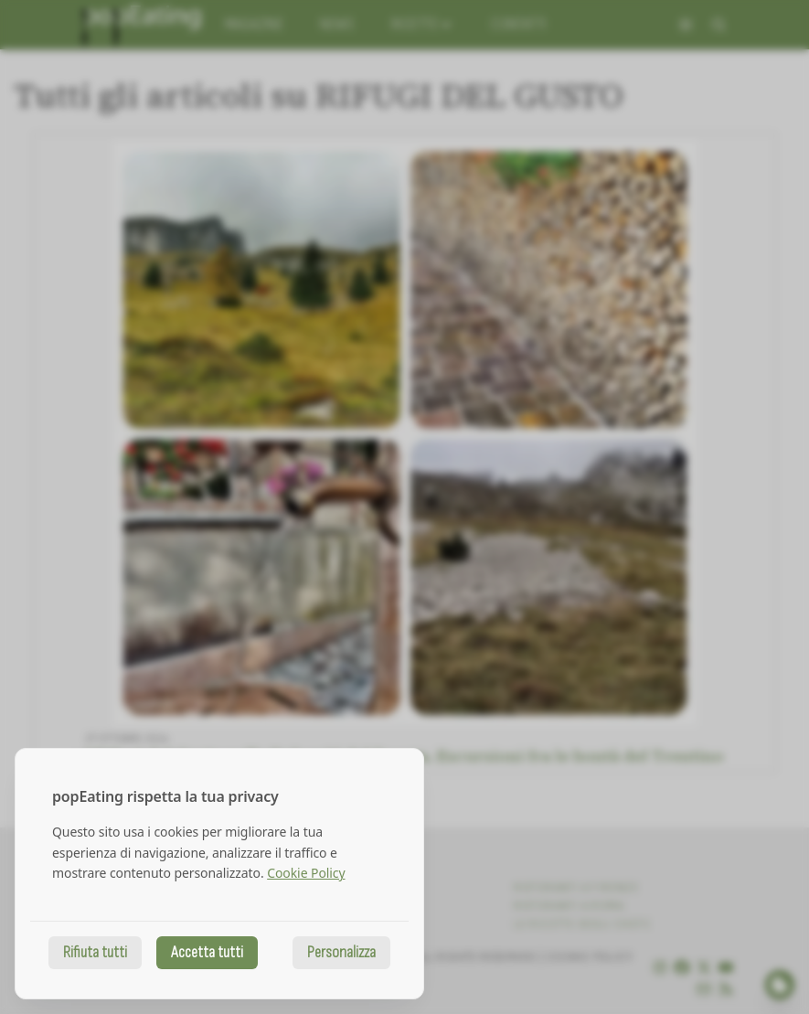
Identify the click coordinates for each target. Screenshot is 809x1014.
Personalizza (341, 952)
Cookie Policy (306, 872)
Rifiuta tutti (95, 952)
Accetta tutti (207, 952)
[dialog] (219, 873)
